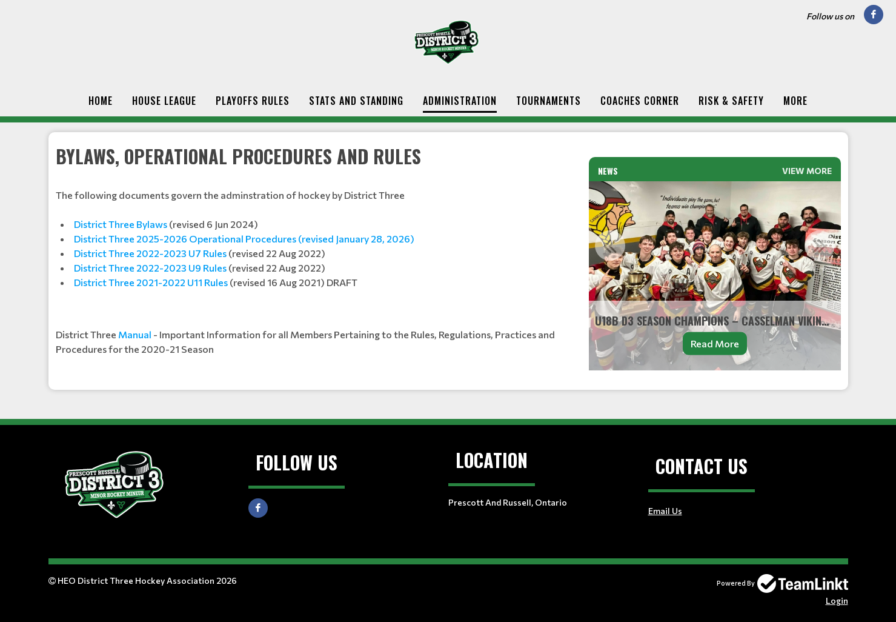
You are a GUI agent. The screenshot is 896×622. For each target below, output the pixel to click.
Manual (134, 334)
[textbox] (315, 249)
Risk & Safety (731, 100)
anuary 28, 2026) (376, 238)
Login (837, 600)
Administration (460, 100)
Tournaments (548, 100)
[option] (715, 275)
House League (164, 100)
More (795, 100)
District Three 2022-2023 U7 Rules (150, 253)
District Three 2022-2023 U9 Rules (150, 267)
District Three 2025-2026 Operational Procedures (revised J (206, 238)
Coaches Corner (639, 100)
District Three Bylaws (120, 224)
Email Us (665, 511)
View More (807, 171)
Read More (715, 343)
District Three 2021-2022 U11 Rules (151, 282)
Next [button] (820, 245)
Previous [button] (610, 245)
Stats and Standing (356, 100)
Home (100, 100)
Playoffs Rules (253, 100)
